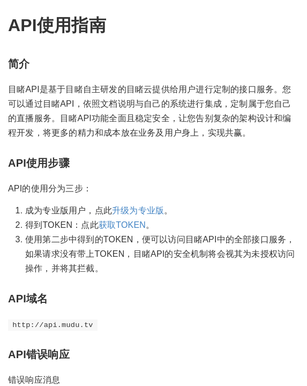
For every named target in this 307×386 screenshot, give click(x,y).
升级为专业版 (138, 210)
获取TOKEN (122, 224)
